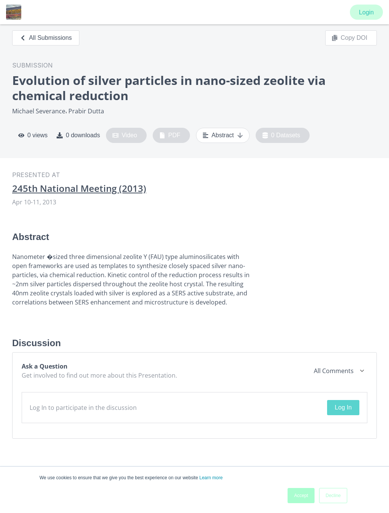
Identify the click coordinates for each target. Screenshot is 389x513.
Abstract (222, 135)
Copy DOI (349, 38)
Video (124, 135)
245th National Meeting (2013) (79, 188)
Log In (343, 407)
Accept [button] (301, 495)
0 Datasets (281, 135)
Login (366, 12)
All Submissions (46, 38)
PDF (169, 135)
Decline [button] (333, 495)
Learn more (211, 477)
